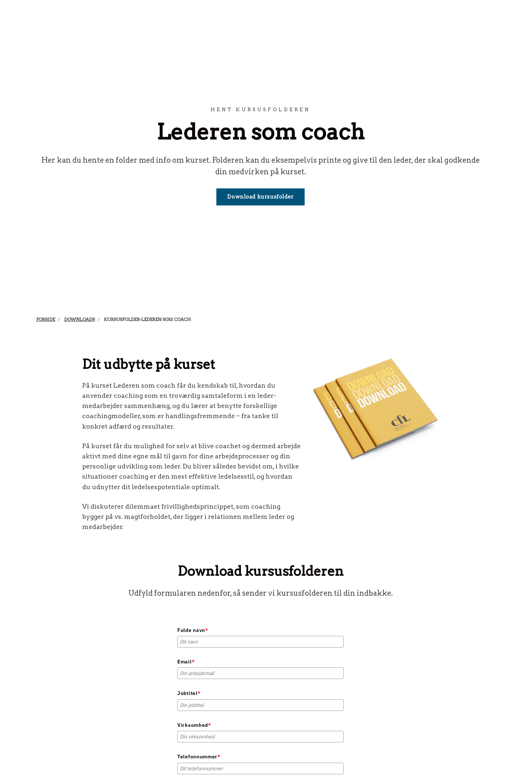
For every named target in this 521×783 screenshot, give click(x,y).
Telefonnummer (199, 756)
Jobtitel (188, 693)
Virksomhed (194, 725)
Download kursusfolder (260, 196)
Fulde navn (192, 630)
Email (186, 661)
